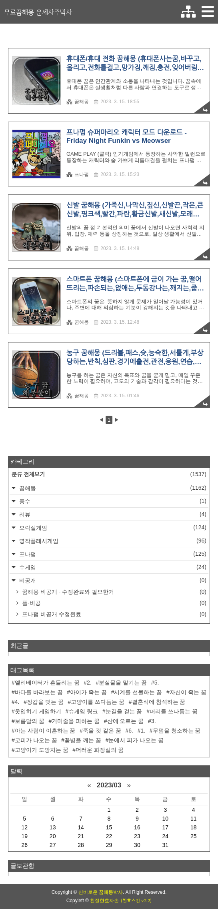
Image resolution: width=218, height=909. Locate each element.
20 (53, 836)
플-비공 (113, 603)
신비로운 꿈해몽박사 (100, 892)
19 (24, 836)
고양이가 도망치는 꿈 (41, 750)
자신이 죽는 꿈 (188, 692)
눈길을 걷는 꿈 (124, 711)
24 (165, 836)
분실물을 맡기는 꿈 (123, 682)
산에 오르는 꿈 (125, 721)
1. (142, 730)
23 (137, 836)
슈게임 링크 (83, 711)
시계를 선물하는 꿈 (138, 692)
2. (89, 682)
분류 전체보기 (109, 474)
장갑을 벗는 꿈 (45, 702)
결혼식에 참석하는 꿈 (159, 702)
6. (130, 730)
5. (156, 682)
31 (165, 845)
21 (81, 836)
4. (17, 702)
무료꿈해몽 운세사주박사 (38, 12)
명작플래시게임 (112, 540)
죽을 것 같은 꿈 (102, 730)
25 (193, 836)
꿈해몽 (77, 101)
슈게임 (112, 567)
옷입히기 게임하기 (38, 711)
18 (193, 827)
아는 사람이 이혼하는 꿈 (45, 730)
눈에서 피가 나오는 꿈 (136, 740)
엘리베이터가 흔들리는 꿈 (47, 682)
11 (193, 818)
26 (24, 845)
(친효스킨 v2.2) (136, 900)
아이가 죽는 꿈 (88, 692)
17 (165, 827)
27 (53, 845)
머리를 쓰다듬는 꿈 (174, 711)
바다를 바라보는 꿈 (39, 692)
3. (153, 721)
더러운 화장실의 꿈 (100, 750)
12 (24, 827)
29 (109, 845)
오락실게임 (112, 527)
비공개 (112, 580)
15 (109, 827)
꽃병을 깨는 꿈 (82, 740)
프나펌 (77, 174)
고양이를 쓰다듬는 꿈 (97, 702)
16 (137, 827)
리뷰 (112, 514)
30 (137, 845)
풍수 (112, 501)
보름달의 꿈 (29, 721)
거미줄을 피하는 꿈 (76, 721)
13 (53, 827)
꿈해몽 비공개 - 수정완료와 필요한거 (113, 592)
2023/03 (109, 785)
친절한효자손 (104, 900)
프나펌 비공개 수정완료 (113, 614)
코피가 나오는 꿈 (36, 740)
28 (81, 845)
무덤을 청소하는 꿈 (177, 730)
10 (165, 818)
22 (109, 836)
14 (81, 827)
